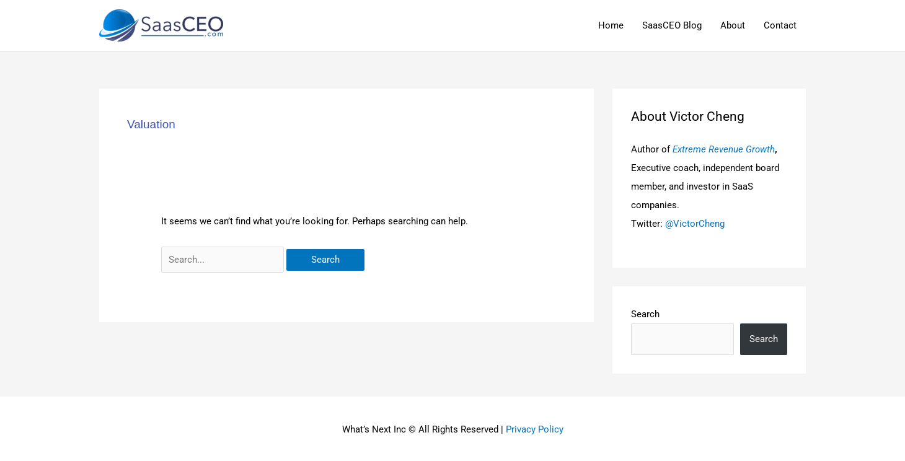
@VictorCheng (695, 223)
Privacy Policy (534, 429)
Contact (780, 25)
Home (611, 25)
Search (645, 314)
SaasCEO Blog (672, 25)
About (732, 25)
